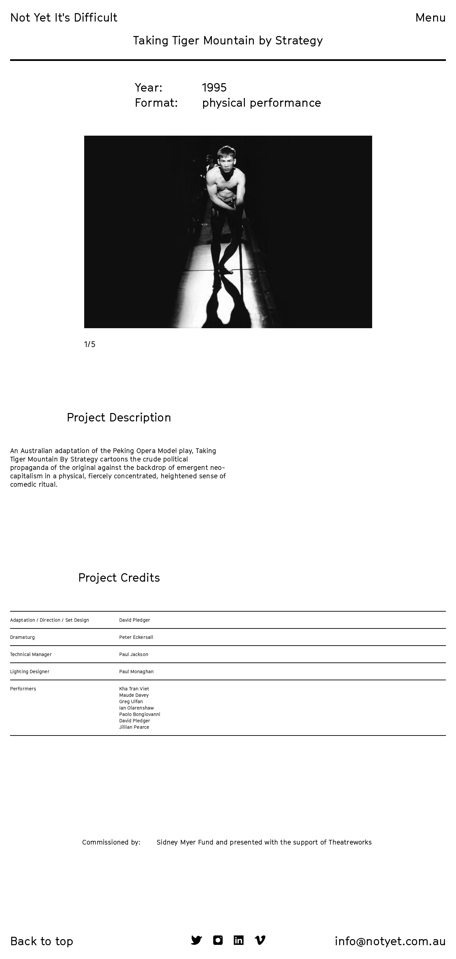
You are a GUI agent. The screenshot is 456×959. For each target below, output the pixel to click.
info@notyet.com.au (390, 941)
